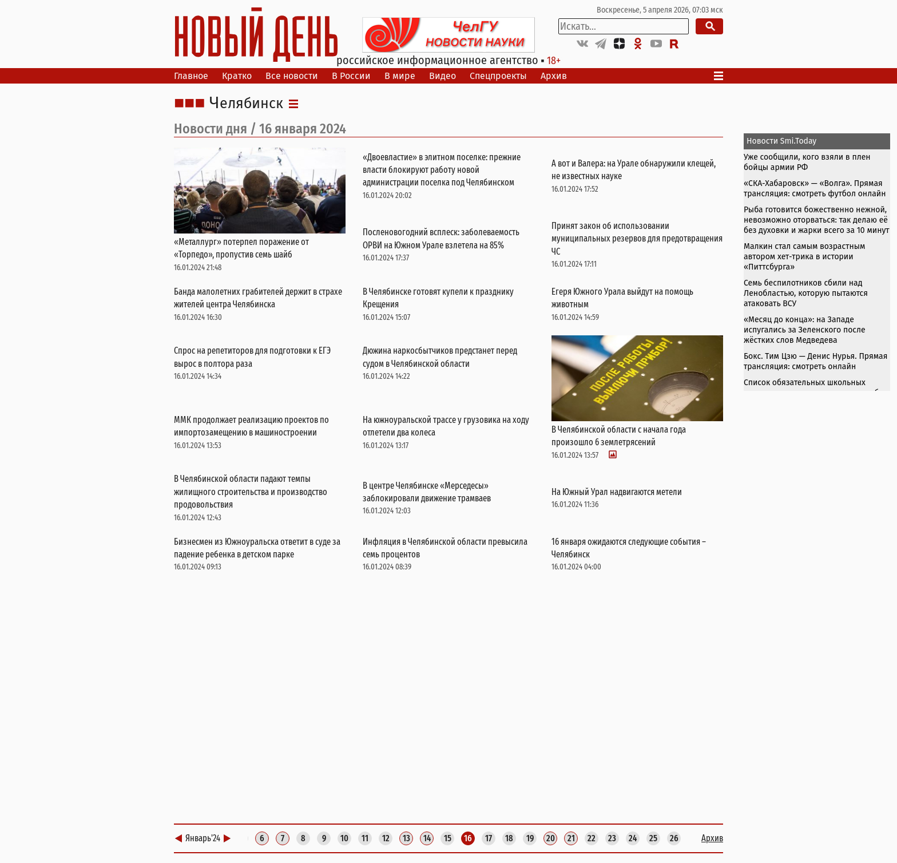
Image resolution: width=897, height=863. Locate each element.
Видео (442, 75)
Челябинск (246, 103)
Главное (191, 75)
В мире (399, 75)
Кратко (237, 75)
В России (351, 75)
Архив (554, 75)
